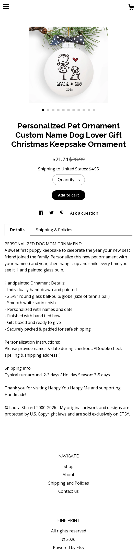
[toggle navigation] (6, 6)
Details (17, 230)
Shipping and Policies (68, 483)
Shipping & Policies (54, 230)
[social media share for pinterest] (62, 213)
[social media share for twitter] (52, 213)
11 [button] (94, 110)
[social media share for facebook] (41, 213)
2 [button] (48, 110)
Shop (69, 466)
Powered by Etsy (68, 547)
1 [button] (43, 110)
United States (74, 169)
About (68, 474)
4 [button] (58, 110)
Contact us (68, 491)
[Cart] (131, 8)
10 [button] (89, 110)
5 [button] (63, 110)
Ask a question (84, 213)
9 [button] (84, 110)
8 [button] (78, 110)
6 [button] (68, 110)
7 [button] (73, 110)
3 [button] (53, 110)
